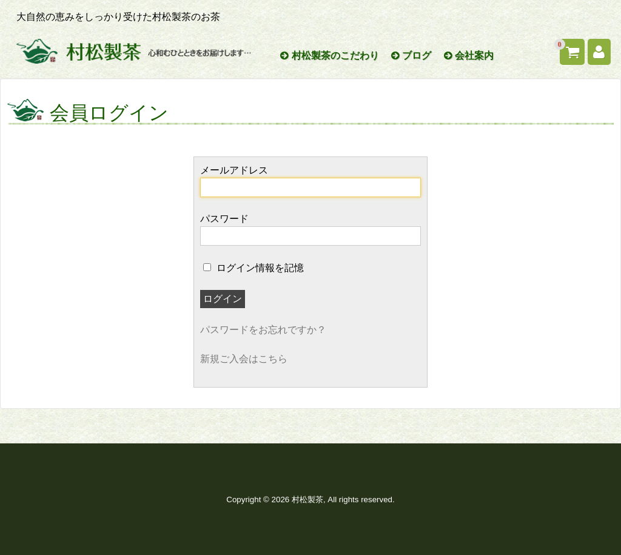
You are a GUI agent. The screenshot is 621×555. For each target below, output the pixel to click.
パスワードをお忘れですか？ (263, 330)
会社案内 (469, 55)
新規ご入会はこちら (243, 359)
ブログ (411, 55)
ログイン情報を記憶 (253, 268)
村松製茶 (307, 499)
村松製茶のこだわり (329, 55)
